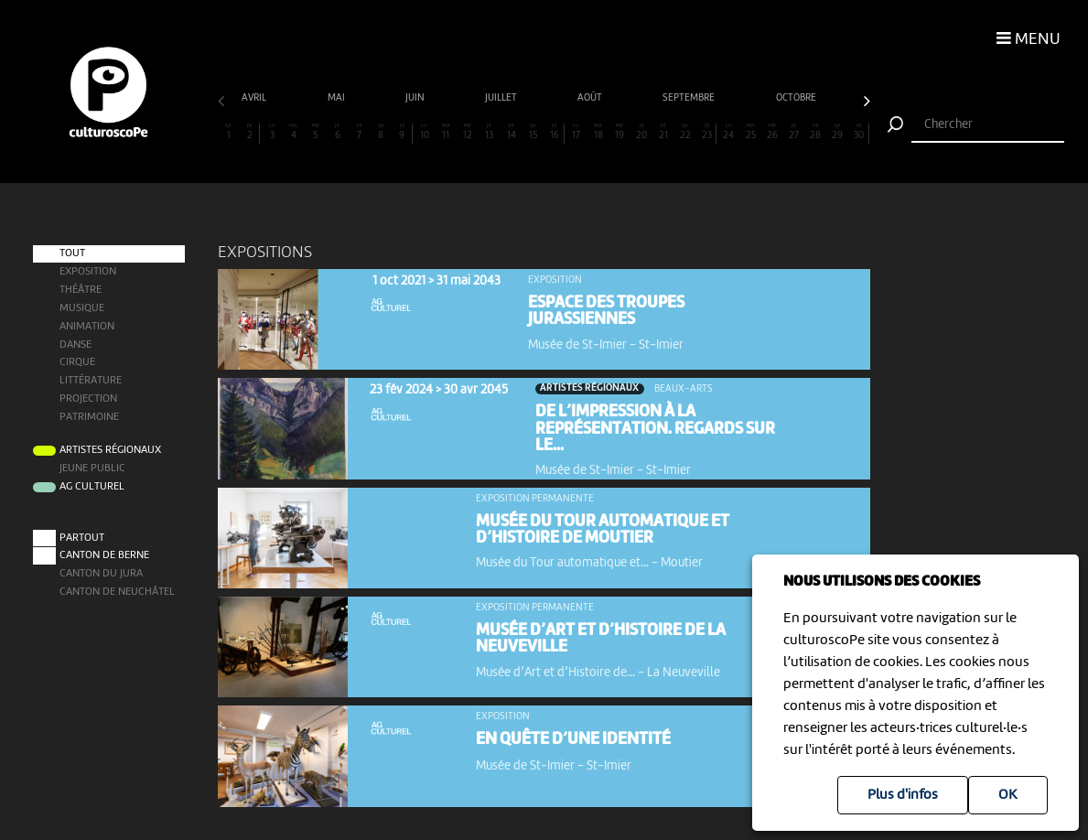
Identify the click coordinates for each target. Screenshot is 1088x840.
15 (533, 132)
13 (489, 132)
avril (255, 98)
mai (337, 98)
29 (836, 132)
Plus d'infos (902, 795)
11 (446, 132)
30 (858, 132)
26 (771, 132)
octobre (797, 98)
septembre (689, 98)
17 (576, 132)
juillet (502, 98)
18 (598, 132)
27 (793, 132)
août (590, 98)
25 (749, 132)
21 (663, 132)
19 (620, 132)
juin (415, 98)
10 (424, 132)
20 (642, 132)
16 (553, 132)
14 (511, 132)
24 (728, 132)
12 (467, 132)
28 (815, 132)
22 (685, 132)
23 (706, 132)
